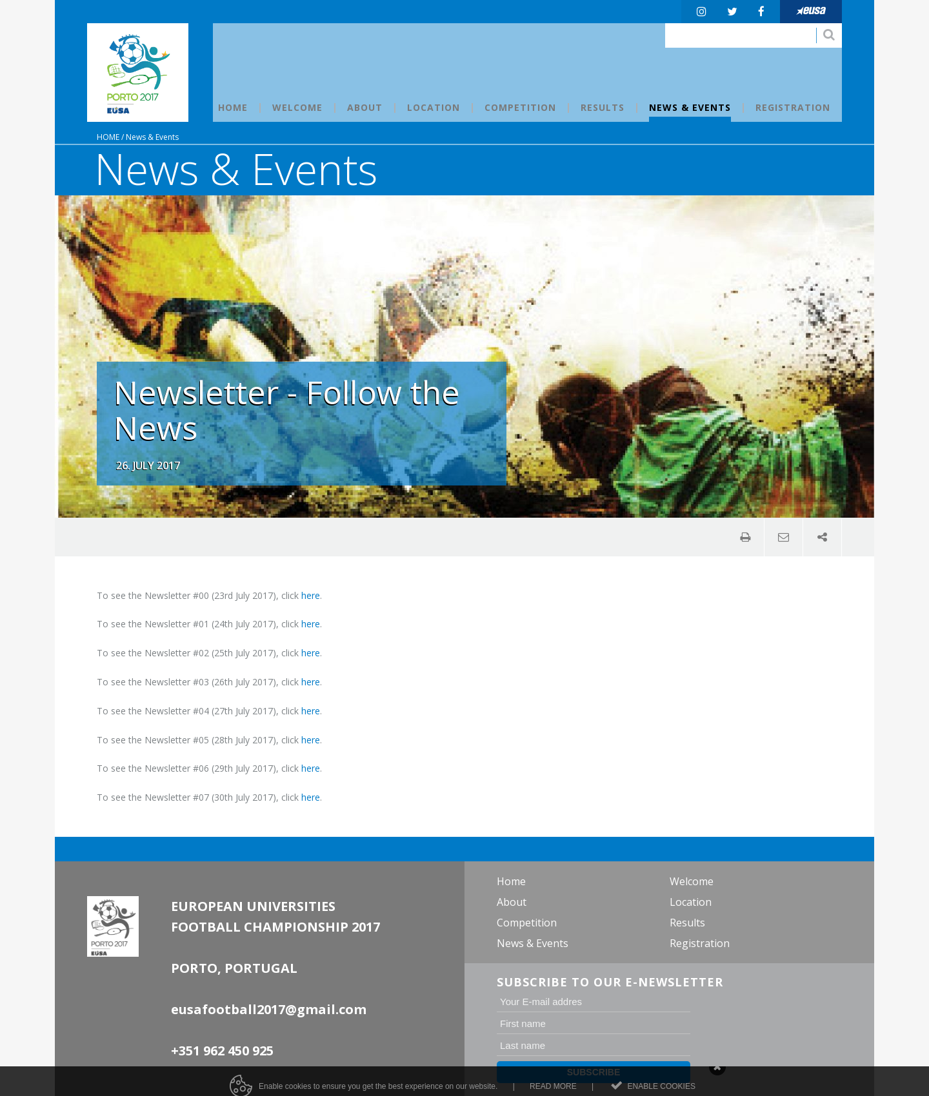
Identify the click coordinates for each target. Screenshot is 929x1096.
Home (108, 137)
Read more (553, 1090)
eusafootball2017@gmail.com (268, 1009)
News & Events (152, 137)
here (310, 595)
